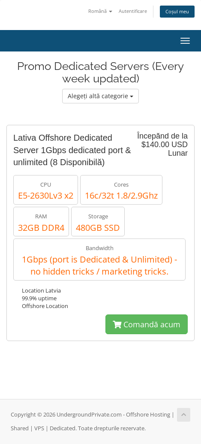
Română (100, 11)
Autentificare (133, 11)
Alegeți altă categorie (100, 96)
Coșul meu (177, 11)
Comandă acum (146, 324)
